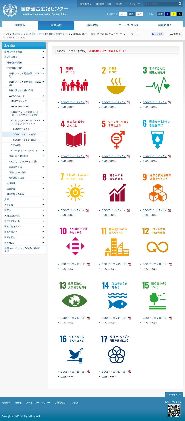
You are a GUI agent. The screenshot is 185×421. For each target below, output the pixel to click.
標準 (131, 14)
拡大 (139, 14)
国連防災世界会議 (15, 194)
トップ (6, 34)
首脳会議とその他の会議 (21, 90)
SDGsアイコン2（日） (114, 102)
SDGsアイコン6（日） (155, 156)
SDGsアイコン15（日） (156, 318)
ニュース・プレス (129, 26)
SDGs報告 (16, 145)
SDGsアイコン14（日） (115, 318)
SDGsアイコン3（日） (155, 102)
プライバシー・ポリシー (38, 402)
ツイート (135, 34)
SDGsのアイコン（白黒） (26, 140)
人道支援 (8, 205)
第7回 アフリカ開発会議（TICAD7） (25, 75)
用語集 (118, 4)
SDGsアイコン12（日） (156, 264)
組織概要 (6, 402)
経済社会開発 (30, 34)
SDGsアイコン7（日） (73, 210)
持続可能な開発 (46, 34)
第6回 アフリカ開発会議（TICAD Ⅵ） (25, 83)
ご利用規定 (59, 402)
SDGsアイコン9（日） (155, 210)
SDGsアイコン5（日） (114, 156)
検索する (180, 4)
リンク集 (74, 402)
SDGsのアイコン (21, 129)
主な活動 (56, 26)
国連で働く (165, 26)
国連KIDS (9, 243)
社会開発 (11, 188)
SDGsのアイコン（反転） (26, 134)
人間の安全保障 (12, 216)
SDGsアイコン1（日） (73, 102)
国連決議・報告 (103, 4)
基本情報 (19, 26)
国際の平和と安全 (13, 51)
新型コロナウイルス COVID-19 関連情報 (22, 250)
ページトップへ (174, 394)
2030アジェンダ (63, 34)
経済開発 (11, 183)
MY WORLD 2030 (19, 106)
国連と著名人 (11, 232)
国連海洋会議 (15, 167)
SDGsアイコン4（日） (73, 156)
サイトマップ (133, 4)
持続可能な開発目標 (18, 156)
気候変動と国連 (16, 177)
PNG (63, 107)
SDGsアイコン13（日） (73, 318)
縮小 (123, 14)
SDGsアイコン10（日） (73, 264)
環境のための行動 (17, 172)
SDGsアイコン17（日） (115, 371)
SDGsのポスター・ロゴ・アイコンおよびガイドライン (98, 34)
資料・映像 (92, 26)
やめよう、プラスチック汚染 (23, 161)
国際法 (7, 210)
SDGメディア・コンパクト (24, 150)
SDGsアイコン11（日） (115, 264)
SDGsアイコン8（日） (114, 210)
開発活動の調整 (14, 62)
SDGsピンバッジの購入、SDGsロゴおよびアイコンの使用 (26, 113)
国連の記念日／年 (13, 226)
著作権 (18, 402)
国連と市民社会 (12, 221)
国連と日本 (9, 237)
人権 (6, 199)
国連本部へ (85, 4)
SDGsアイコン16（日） (73, 371)
